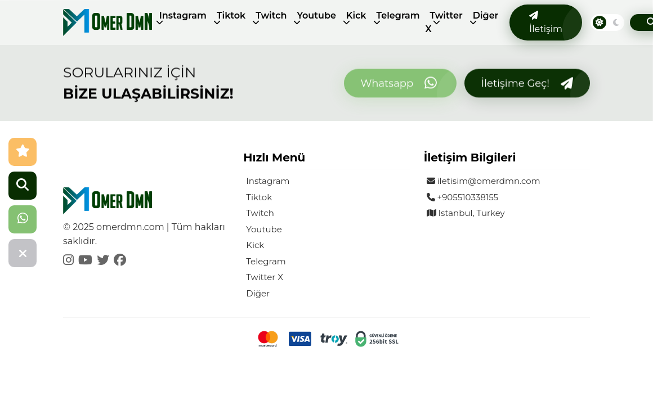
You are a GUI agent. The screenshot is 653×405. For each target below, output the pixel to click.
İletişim (545, 22)
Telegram (398, 15)
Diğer (486, 15)
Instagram (183, 15)
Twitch (271, 15)
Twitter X (444, 22)
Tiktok (231, 15)
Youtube (316, 15)
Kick (356, 15)
